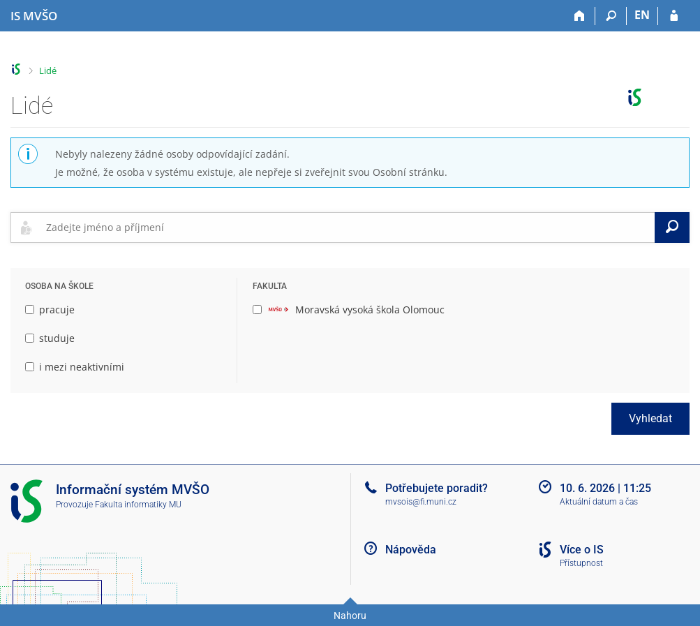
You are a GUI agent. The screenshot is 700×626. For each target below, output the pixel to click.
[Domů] (579, 16)
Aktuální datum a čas (599, 502)
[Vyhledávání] (611, 16)
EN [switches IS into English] (642, 14)
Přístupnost (581, 563)
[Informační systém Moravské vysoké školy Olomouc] (33, 16)
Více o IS (582, 549)
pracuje (50, 309)
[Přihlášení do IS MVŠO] (674, 16)
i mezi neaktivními (74, 366)
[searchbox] (347, 227)
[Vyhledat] (672, 227)
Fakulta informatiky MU (138, 504)
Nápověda (410, 549)
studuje (50, 338)
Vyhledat (650, 418)
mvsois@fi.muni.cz (420, 502)
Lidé (48, 70)
